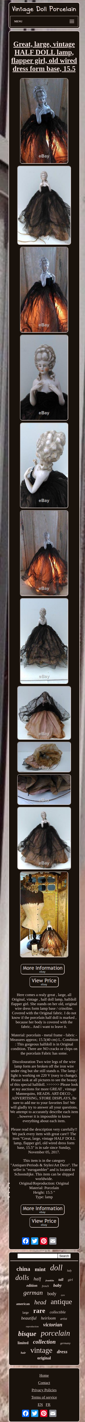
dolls (22, 1278)
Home (44, 1375)
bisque (27, 1333)
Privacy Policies (44, 1390)
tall (60, 1280)
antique (61, 1301)
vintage (41, 1350)
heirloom (48, 1318)
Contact (44, 1383)
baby (57, 1285)
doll (56, 1267)
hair (23, 1352)
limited (23, 1343)
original (44, 1358)
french (45, 1286)
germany (65, 1343)
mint (40, 1269)
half (37, 1279)
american (23, 1304)
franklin (50, 1280)
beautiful (28, 1318)
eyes (63, 1295)
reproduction (32, 1326)
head (40, 1302)
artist (63, 1318)
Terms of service (44, 1397)
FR (48, 1404)
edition (32, 1285)
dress (62, 1351)
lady (69, 1270)
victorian (52, 1325)
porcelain (55, 1333)
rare (39, 1310)
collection (44, 1342)
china (23, 1269)
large (25, 1312)
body (51, 1293)
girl (70, 1280)
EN (40, 1404)
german (33, 1292)
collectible (58, 1312)
